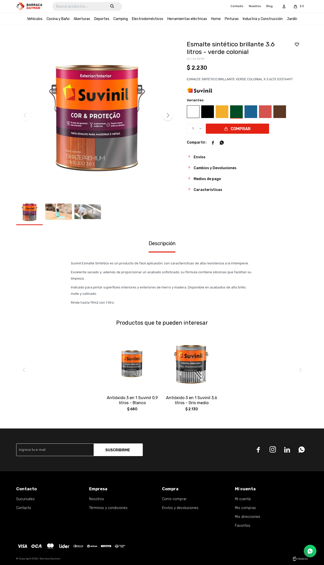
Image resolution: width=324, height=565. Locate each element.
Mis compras (245, 508)
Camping (120, 19)
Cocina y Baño (58, 19)
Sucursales (25, 499)
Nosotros (255, 6)
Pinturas (232, 19)
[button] (168, 115)
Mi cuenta (243, 499)
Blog (269, 6)
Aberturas (82, 19)
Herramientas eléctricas (187, 19)
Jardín (292, 19)
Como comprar (174, 499)
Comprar (241, 128)
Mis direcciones (247, 517)
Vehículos (35, 19)
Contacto (237, 6)
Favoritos (242, 525)
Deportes (101, 19)
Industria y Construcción (263, 19)
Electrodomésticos (147, 19)
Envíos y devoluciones (180, 508)
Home (216, 19)
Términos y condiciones (108, 508)
